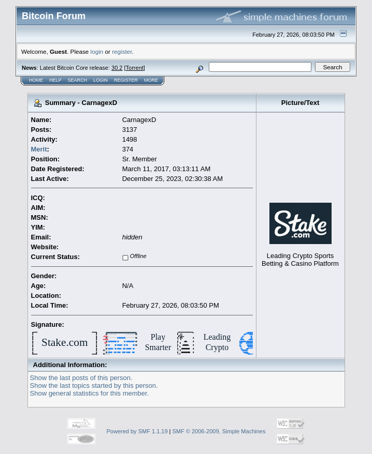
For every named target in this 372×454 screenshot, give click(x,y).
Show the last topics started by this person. (94, 385)
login (97, 51)
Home (36, 80)
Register (126, 80)
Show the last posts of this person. (81, 378)
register (122, 51)
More (151, 80)
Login (100, 80)
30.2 (116, 68)
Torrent (135, 68)
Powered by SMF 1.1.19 (137, 431)
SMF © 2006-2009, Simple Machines (219, 431)
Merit (39, 149)
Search (78, 80)
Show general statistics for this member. (89, 393)
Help (55, 80)
